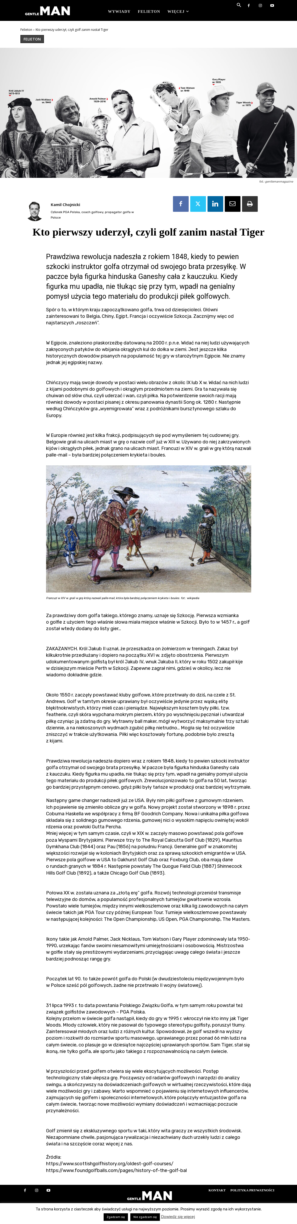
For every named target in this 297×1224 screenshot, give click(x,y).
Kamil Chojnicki (65, 204)
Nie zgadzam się (145, 1217)
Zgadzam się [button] (116, 1217)
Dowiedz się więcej (178, 1216)
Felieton (26, 29)
